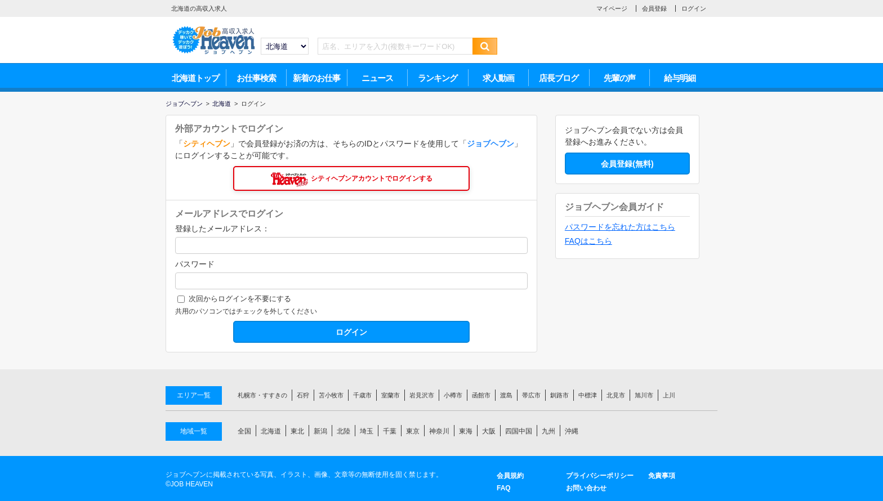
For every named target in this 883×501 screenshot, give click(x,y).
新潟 (320, 431)
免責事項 (661, 476)
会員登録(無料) (627, 163)
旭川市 (644, 395)
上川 (669, 395)
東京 (413, 431)
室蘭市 (390, 395)
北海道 (271, 431)
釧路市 (559, 395)
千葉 (389, 431)
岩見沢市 (421, 395)
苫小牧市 (331, 395)
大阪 (489, 431)
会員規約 (510, 476)
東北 (297, 431)
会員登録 (654, 8)
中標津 (587, 395)
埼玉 (366, 431)
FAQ (504, 488)
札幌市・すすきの (262, 395)
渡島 (506, 395)
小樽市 (453, 395)
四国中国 (518, 431)
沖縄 (571, 431)
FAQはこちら (588, 240)
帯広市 (531, 395)
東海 (465, 431)
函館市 (481, 395)
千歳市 (362, 395)
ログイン (693, 8)
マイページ (611, 8)
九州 (548, 431)
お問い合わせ (586, 488)
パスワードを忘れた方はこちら (620, 226)
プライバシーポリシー (600, 476)
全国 (244, 431)
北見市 (615, 395)
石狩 (303, 395)
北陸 (343, 431)
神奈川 (439, 431)
